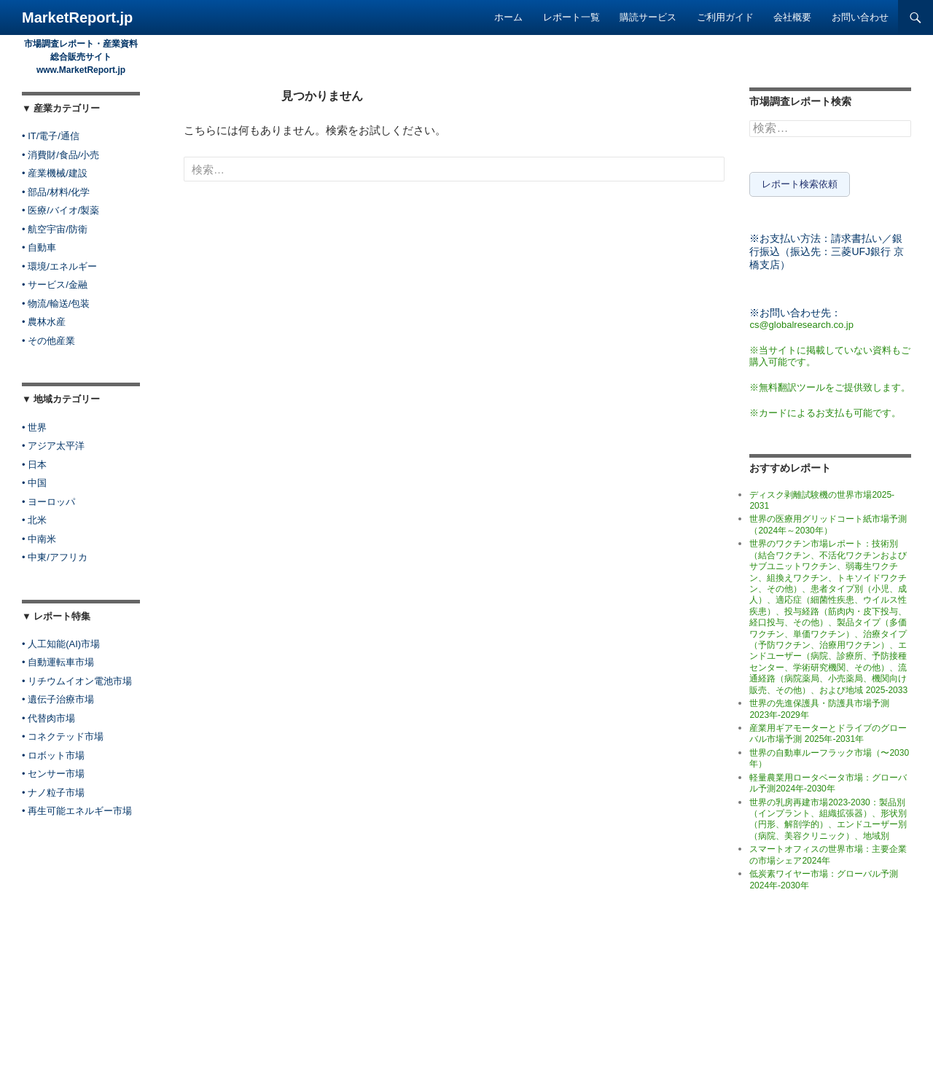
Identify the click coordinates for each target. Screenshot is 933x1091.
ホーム (508, 17)
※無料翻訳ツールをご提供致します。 (829, 384)
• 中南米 (39, 538)
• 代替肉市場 (48, 718)
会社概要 (792, 17)
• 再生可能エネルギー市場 (77, 810)
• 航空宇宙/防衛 (54, 229)
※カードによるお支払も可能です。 (825, 409)
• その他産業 (48, 340)
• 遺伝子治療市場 (58, 699)
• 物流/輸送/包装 (56, 303)
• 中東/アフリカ (54, 557)
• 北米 (34, 520)
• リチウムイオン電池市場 (77, 681)
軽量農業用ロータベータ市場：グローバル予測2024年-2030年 (828, 780)
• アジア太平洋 (53, 445)
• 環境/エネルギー (59, 266)
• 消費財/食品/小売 (60, 154)
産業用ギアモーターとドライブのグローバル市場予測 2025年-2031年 (828, 730)
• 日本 (34, 464)
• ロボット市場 (53, 755)
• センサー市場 (53, 773)
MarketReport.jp (77, 17)
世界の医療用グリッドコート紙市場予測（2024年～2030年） (828, 522)
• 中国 (34, 482)
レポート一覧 (571, 17)
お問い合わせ (860, 17)
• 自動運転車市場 (58, 662)
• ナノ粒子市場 (53, 792)
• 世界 (34, 427)
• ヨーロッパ (48, 501)
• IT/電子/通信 (50, 135)
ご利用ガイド (725, 17)
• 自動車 (39, 247)
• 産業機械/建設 (54, 173)
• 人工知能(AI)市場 (61, 643)
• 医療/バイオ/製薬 (60, 210)
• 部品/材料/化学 (56, 192)
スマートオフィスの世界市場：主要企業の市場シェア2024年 (828, 852)
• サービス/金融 (54, 284)
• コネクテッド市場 (63, 736)
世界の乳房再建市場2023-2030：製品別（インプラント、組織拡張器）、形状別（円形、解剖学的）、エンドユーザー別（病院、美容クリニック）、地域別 (828, 816)
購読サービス (648, 17)
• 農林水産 (44, 321)
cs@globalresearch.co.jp (801, 321)
